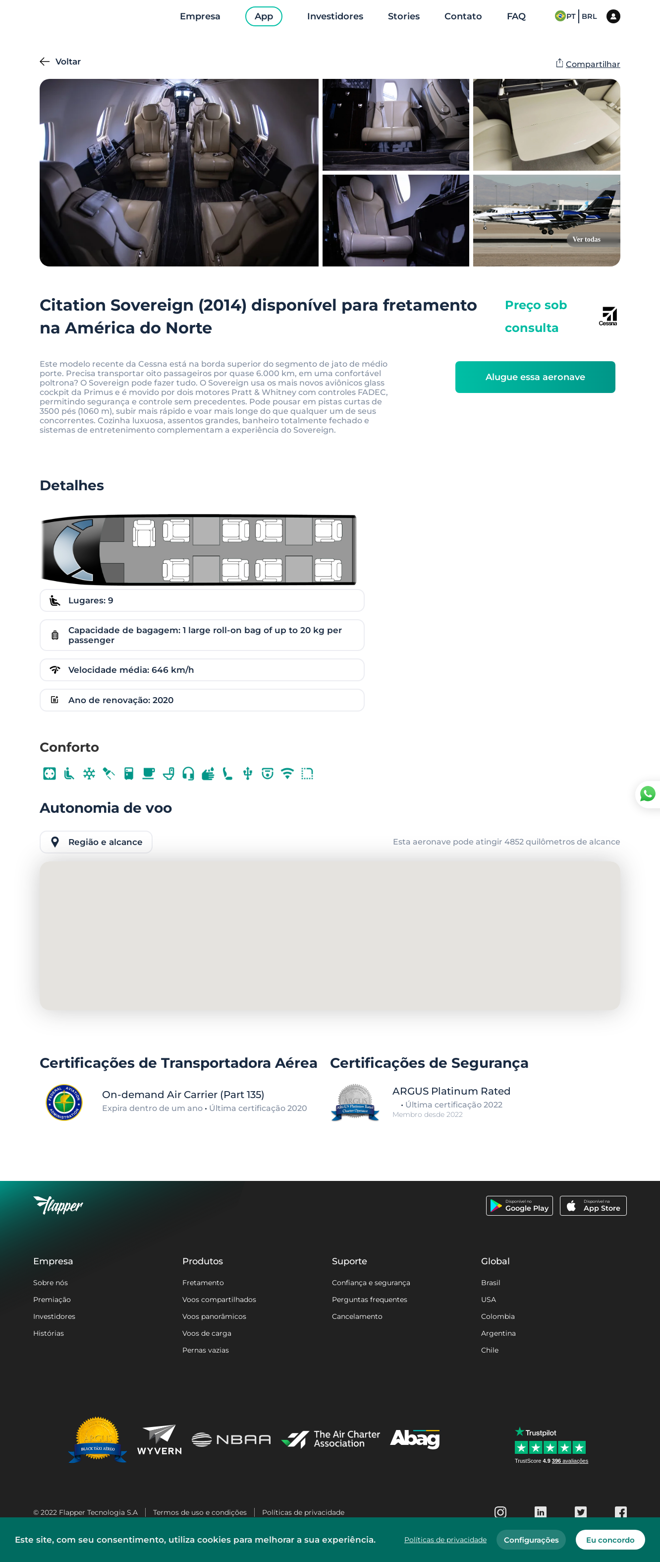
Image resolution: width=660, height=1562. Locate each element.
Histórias (48, 1333)
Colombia (498, 1316)
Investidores (54, 1316)
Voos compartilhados (219, 1299)
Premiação (52, 1299)
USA (488, 1299)
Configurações (531, 1540)
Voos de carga (206, 1333)
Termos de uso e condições (200, 1512)
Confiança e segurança (371, 1282)
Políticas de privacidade (303, 1512)
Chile (489, 1350)
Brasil (490, 1282)
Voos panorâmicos (214, 1316)
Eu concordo (610, 1540)
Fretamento (203, 1282)
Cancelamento (357, 1316)
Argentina (498, 1333)
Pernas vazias (205, 1350)
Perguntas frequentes (369, 1299)
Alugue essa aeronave (535, 377)
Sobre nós (50, 1282)
